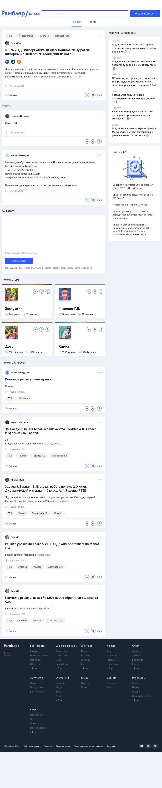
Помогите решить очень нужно (28, 379)
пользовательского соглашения (76, 268)
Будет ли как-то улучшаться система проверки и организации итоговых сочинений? (132, 115)
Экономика (62, 651)
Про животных (38, 728)
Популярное (37, 715)
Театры (110, 660)
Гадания (136, 692)
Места (59, 696)
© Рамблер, (9, 746)
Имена (135, 687)
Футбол (136, 651)
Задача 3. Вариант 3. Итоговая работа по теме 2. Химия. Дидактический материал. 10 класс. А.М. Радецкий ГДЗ (46, 488)
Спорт (136, 646)
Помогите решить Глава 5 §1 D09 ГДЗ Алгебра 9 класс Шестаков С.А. (51, 599)
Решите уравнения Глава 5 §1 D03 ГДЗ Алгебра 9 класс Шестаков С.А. (52, 546)
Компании (61, 656)
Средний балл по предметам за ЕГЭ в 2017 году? (133, 196)
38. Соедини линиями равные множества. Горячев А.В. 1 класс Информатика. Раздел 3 (50, 431)
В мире (34, 651)
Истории (60, 683)
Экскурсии (14, 309)
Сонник (136, 683)
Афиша (111, 646)
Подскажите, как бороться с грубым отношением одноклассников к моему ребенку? (134, 48)
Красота (85, 656)
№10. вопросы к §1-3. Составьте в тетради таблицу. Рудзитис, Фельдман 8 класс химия (133, 214)
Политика (35, 660)
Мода (84, 651)
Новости (34, 683)
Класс (84, 678)
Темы (84, 687)
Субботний (62, 678)
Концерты (112, 656)
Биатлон (136, 664)
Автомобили (37, 678)
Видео (34, 709)
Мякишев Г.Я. (69, 309)
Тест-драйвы (37, 687)
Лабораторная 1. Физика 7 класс (130, 204)
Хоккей (136, 656)
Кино (109, 651)
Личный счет (62, 664)
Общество (35, 664)
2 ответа (11, 95)
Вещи (59, 692)
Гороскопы (138, 678)
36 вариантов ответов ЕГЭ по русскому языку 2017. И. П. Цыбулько (133, 186)
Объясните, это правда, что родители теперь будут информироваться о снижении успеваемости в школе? (133, 82)
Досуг (10, 347)
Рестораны (112, 664)
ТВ (31, 719)
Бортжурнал (37, 692)
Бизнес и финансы (66, 646)
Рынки (59, 660)
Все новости (37, 646)
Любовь (85, 660)
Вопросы (112, 683)
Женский (86, 646)
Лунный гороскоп (141, 696)
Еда (83, 664)
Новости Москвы (39, 656)
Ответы (85, 683)
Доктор (111, 678)
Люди (59, 687)
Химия (64, 347)
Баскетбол (138, 660)
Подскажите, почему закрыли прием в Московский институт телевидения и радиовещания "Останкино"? (134, 132)
